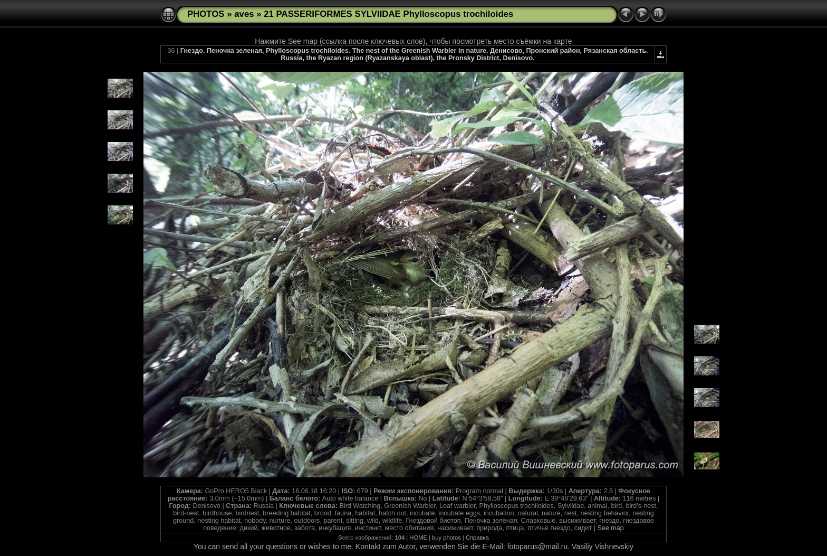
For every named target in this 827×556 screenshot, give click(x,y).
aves (244, 14)
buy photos (446, 537)
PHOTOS (206, 14)
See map (610, 528)
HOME (418, 537)
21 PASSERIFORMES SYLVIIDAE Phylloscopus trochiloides (388, 14)
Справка (477, 537)
